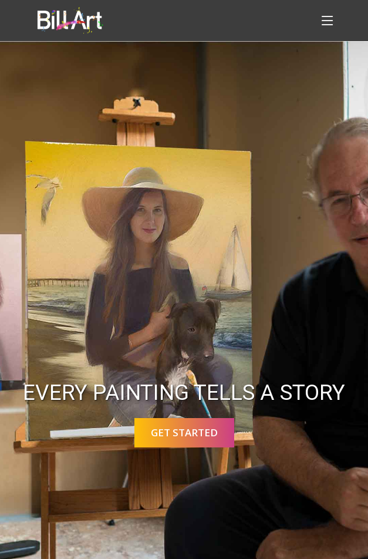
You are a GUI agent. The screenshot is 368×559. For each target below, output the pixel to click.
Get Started (184, 432)
